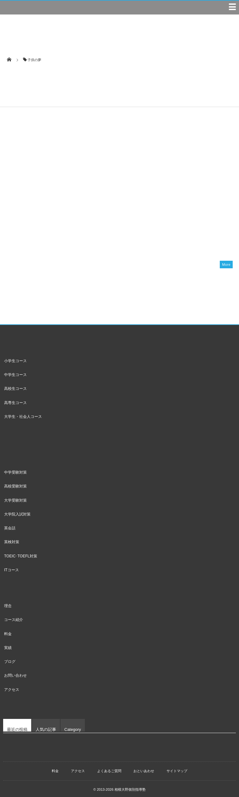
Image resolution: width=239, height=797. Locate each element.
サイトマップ (176, 768)
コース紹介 (13, 617)
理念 (8, 603)
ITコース (11, 567)
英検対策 (11, 539)
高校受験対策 (15, 483)
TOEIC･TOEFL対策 (20, 553)
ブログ (9, 659)
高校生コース (15, 386)
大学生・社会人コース (23, 414)
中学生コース (15, 372)
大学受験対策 (15, 498)
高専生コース (15, 400)
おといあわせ (143, 768)
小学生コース (15, 358)
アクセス (11, 687)
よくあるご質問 (109, 768)
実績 (8, 645)
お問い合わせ (15, 673)
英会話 (9, 525)
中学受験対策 (15, 470)
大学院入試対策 (17, 512)
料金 (8, 631)
